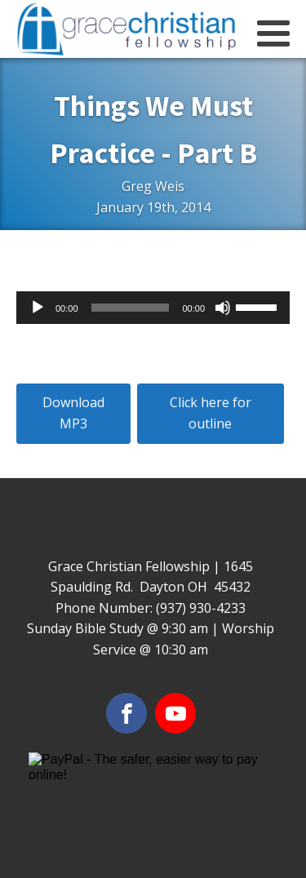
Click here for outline (210, 412)
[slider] (130, 308)
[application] (153, 307)
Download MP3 (73, 412)
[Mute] (223, 307)
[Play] (37, 307)
